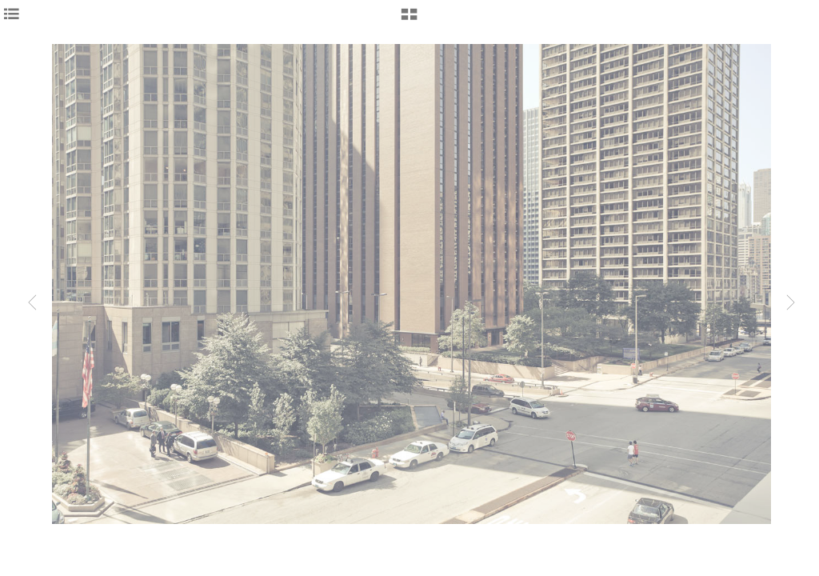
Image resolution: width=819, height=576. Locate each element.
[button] (409, 20)
